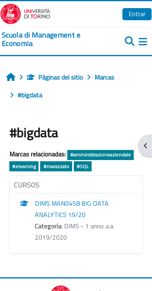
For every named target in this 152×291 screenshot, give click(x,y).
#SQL (83, 166)
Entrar (137, 14)
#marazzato (56, 166)
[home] (51, 39)
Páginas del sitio (55, 77)
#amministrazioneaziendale (100, 154)
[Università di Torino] (25, 13)
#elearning (24, 166)
